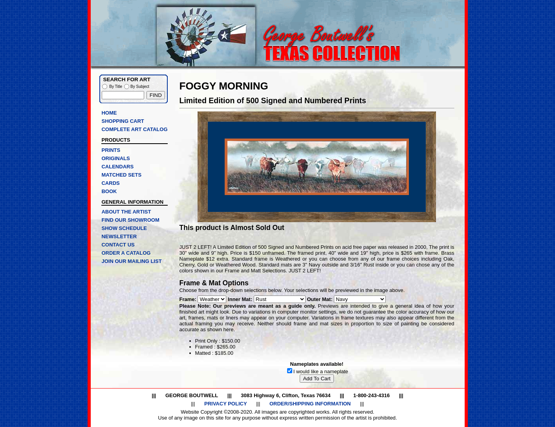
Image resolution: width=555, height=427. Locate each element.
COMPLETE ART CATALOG (134, 129)
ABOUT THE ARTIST (126, 212)
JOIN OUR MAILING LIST (131, 261)
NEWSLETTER (119, 236)
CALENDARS (117, 167)
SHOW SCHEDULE (124, 228)
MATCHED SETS (121, 175)
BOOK (109, 191)
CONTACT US (117, 245)
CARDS (110, 183)
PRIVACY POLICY (225, 404)
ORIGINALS (115, 158)
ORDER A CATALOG (125, 253)
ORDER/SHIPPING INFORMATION (310, 404)
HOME (109, 113)
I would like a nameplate (320, 371)
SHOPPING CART (122, 121)
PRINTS (110, 150)
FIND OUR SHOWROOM (130, 220)
